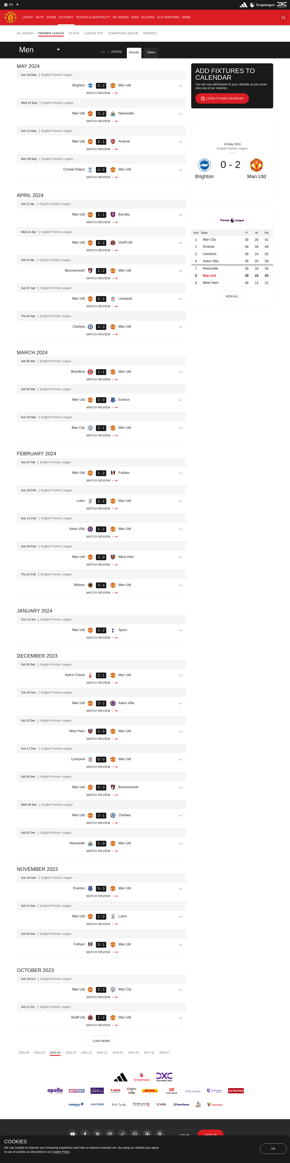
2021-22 (86, 1052)
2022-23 (70, 1052)
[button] (283, 17)
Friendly (150, 33)
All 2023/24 (25, 33)
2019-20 (118, 1052)
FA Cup (74, 33)
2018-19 (133, 1052)
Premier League (51, 33)
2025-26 (23, 1052)
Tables (151, 52)
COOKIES (15, 1142)
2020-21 (102, 1052)
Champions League (123, 33)
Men (26, 49)
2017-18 (149, 1052)
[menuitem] (27, 17)
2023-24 (55, 1052)
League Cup (93, 33)
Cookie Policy (61, 1151)
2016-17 (164, 1052)
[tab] (103, 52)
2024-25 (39, 1052)
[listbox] (11, 4)
